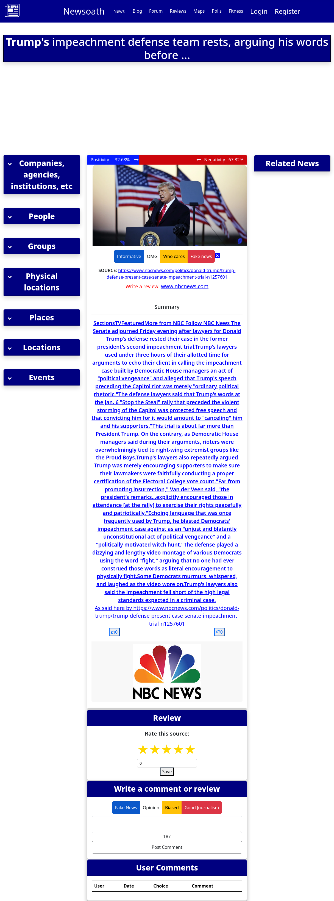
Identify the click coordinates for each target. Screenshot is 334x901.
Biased (172, 808)
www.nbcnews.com (184, 286)
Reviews (178, 11)
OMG (152, 256)
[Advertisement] (105, 109)
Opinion (151, 808)
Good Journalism (202, 808)
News (119, 11)
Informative (129, 256)
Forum (156, 11)
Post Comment (167, 847)
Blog (137, 11)
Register (287, 11)
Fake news (201, 256)
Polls (216, 11)
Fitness (236, 11)
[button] (42, 174)
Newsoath (84, 11)
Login (259, 11)
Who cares (174, 256)
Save (167, 772)
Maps (199, 11)
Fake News (126, 808)
